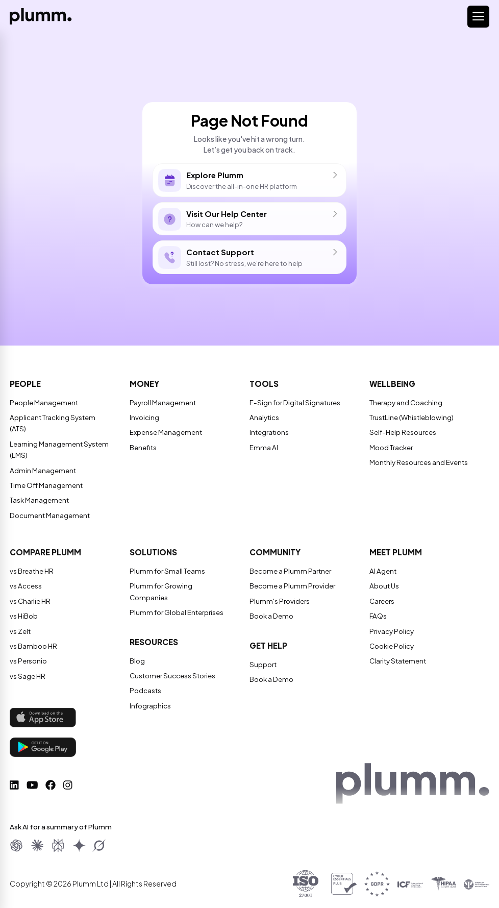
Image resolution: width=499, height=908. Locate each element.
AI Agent (382, 572)
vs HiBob (24, 616)
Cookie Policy (391, 647)
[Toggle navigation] (478, 17)
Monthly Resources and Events (418, 463)
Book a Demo (271, 616)
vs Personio (28, 661)
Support (263, 665)
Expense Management (165, 433)
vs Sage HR (27, 677)
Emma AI (263, 448)
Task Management (39, 501)
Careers (381, 602)
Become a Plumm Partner (288, 572)
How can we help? (249, 219)
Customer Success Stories (171, 665)
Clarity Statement (397, 661)
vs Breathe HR (31, 572)
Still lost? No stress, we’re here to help (249, 258)
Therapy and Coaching (405, 403)
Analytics (264, 418)
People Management (43, 403)
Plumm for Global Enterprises (175, 602)
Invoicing (144, 418)
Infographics (150, 695)
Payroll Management (162, 403)
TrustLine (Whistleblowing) (411, 418)
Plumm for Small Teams (165, 572)
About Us (383, 586)
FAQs (377, 616)
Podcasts (145, 680)
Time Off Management (45, 486)
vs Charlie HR (30, 602)
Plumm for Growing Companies (179, 586)
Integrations (269, 433)
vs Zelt (20, 632)
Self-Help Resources (402, 433)
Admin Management (41, 471)
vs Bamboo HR (33, 647)
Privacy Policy (391, 632)
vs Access (25, 586)
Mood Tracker (391, 448)
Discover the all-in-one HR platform (249, 180)
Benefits (143, 448)
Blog (137, 650)
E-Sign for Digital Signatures (294, 403)
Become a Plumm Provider (290, 586)
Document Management (48, 516)
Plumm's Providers (278, 602)
